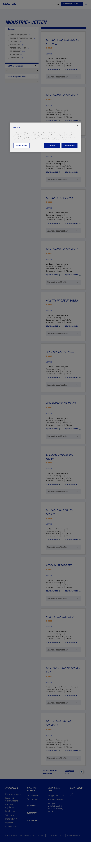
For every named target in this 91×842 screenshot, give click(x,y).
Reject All (52, 145)
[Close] (77, 125)
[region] (45, 137)
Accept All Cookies (69, 145)
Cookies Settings (21, 145)
